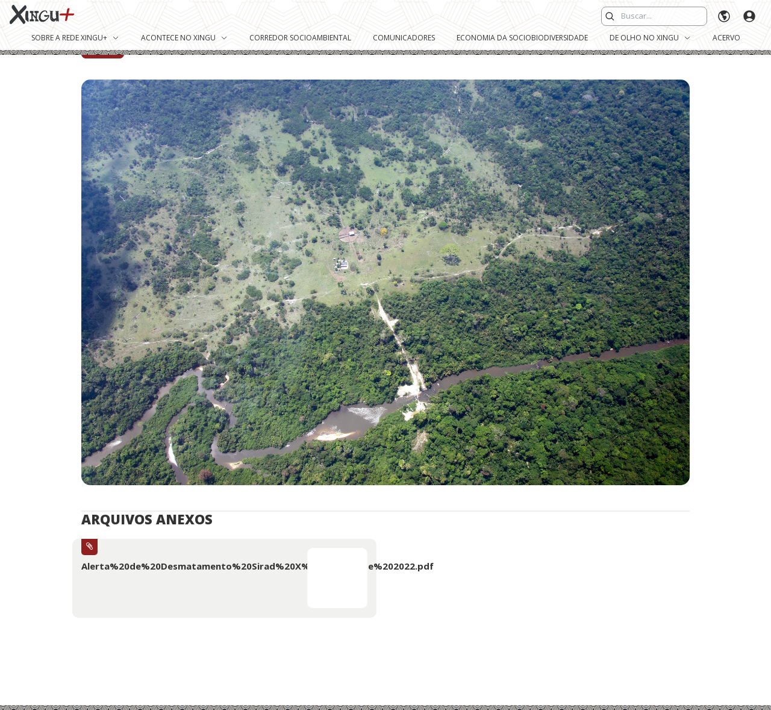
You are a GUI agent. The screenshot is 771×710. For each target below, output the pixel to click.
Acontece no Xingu (184, 38)
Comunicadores (404, 38)
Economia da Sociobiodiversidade (522, 38)
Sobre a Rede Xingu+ (75, 38)
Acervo (726, 38)
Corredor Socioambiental (300, 38)
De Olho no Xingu (650, 38)
